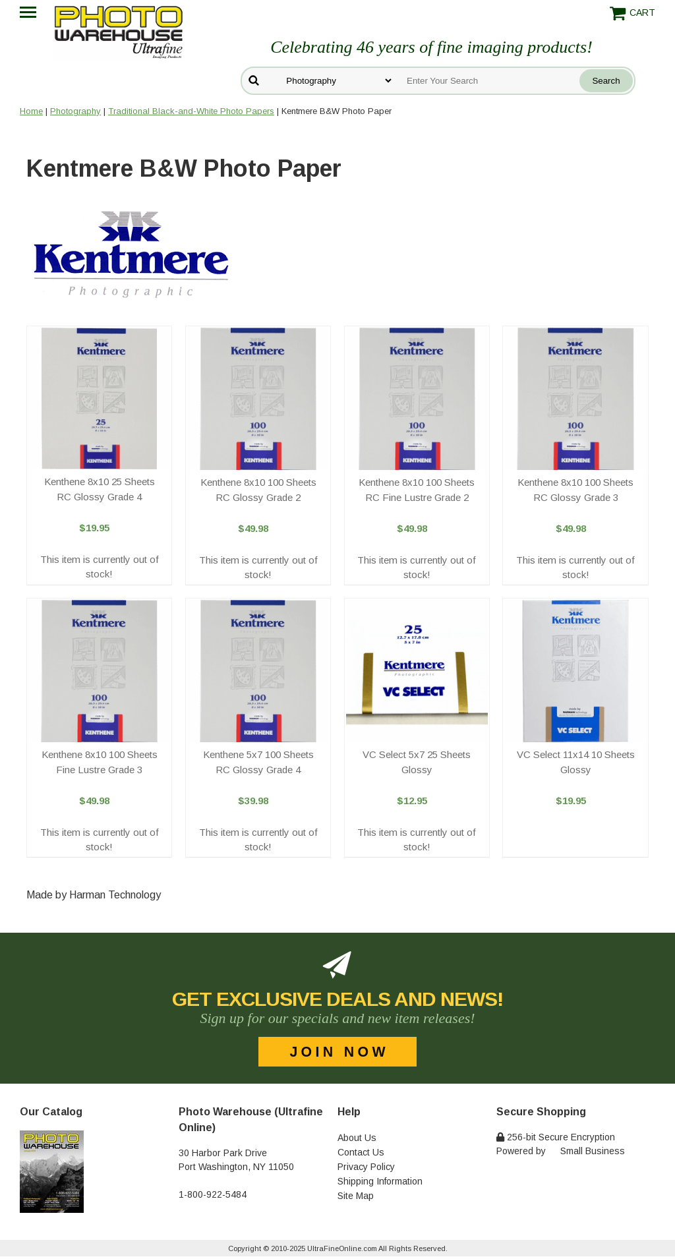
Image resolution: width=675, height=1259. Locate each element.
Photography (75, 111)
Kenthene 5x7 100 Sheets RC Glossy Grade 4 (258, 762)
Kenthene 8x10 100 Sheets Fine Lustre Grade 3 (100, 762)
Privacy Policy (366, 1166)
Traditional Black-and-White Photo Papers (191, 111)
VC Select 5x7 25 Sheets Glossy (417, 762)
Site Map (356, 1195)
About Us (357, 1137)
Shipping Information (380, 1181)
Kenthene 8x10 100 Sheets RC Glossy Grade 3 (575, 490)
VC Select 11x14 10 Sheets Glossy (576, 762)
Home (31, 111)
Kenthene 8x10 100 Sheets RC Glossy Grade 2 (258, 490)
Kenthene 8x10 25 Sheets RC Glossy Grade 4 (99, 489)
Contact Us (361, 1152)
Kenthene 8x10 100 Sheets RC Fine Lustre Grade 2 (417, 490)
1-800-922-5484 (213, 1194)
